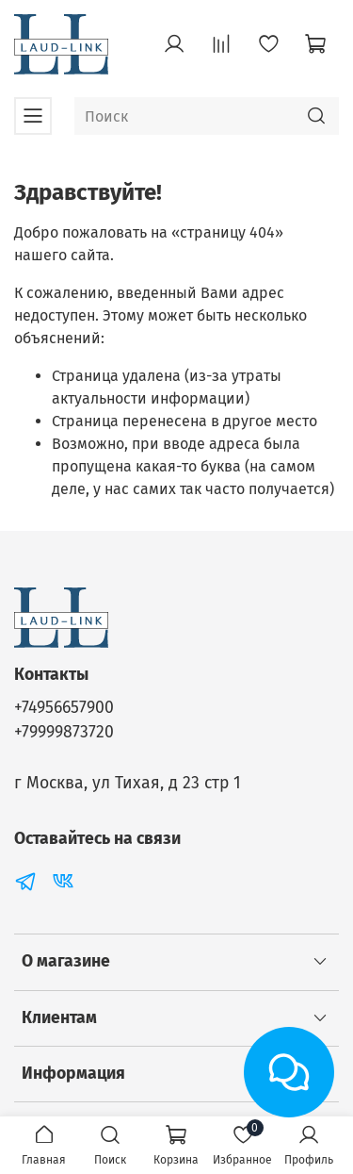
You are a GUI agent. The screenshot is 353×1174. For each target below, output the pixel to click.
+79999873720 (64, 732)
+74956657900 (64, 708)
